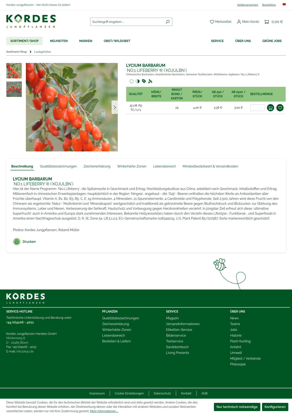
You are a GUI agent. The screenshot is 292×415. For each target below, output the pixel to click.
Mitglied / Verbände (245, 358)
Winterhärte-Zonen (116, 330)
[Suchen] (167, 22)
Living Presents (177, 353)
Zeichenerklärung (115, 324)
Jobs (233, 330)
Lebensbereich (113, 335)
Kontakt (186, 393)
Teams (235, 324)
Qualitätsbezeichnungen (120, 318)
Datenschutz (162, 393)
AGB (205, 393)
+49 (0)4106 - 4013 (24, 347)
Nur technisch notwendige (237, 407)
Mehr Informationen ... (104, 411)
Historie (235, 335)
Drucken (24, 241)
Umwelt (236, 353)
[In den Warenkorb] (270, 107)
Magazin (172, 318)
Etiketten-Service (179, 330)
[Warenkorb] (274, 22)
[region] (62, 107)
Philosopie (238, 364)
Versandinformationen (183, 324)
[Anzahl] (257, 108)
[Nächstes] (115, 107)
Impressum (97, 393)
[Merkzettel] (220, 22)
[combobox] (126, 22)
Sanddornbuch (177, 347)
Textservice (174, 341)
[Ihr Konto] (248, 22)
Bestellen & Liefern (116, 341)
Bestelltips (269, 4)
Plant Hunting (240, 341)
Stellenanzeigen (247, 4)
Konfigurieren (275, 407)
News (234, 318)
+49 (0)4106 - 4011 (20, 322)
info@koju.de (25, 351)
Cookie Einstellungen (129, 393)
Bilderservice (176, 335)
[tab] (22, 166)
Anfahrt (235, 347)
